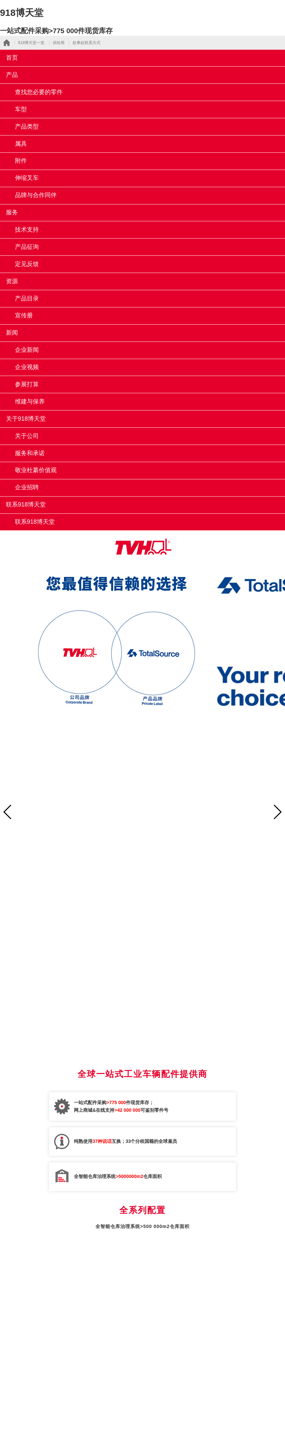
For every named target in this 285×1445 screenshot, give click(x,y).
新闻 (12, 332)
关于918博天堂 (26, 418)
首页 (12, 57)
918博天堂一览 (31, 42)
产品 (12, 75)
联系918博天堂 (26, 504)
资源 (12, 281)
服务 (12, 212)
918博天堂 (21, 13)
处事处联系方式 (86, 42)
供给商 (59, 42)
